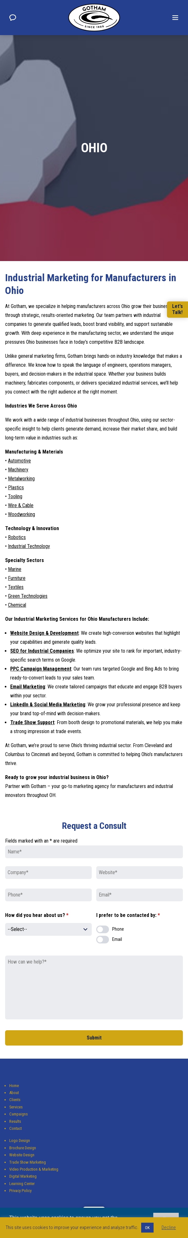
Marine (14, 569)
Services (16, 1107)
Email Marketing (27, 687)
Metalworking (21, 479)
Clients (14, 1099)
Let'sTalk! (177, 310)
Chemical (17, 605)
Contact (15, 1128)
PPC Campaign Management (40, 669)
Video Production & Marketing (33, 1169)
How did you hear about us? (37, 915)
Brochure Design (22, 1147)
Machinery (18, 470)
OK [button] (147, 1227)
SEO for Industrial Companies (42, 651)
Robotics (17, 537)
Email (117, 939)
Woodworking (21, 514)
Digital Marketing (23, 1176)
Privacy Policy (20, 1190)
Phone (118, 929)
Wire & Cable (20, 505)
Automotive (19, 461)
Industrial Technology (29, 546)
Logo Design (19, 1140)
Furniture (16, 578)
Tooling (15, 496)
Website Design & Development (44, 633)
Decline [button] (169, 1227)
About (14, 1092)
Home (14, 1085)
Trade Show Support (32, 722)
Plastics (16, 487)
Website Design (21, 1154)
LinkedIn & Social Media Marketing (47, 705)
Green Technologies (27, 596)
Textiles (16, 587)
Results (15, 1121)
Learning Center (22, 1183)
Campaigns (18, 1114)
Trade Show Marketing (27, 1162)
